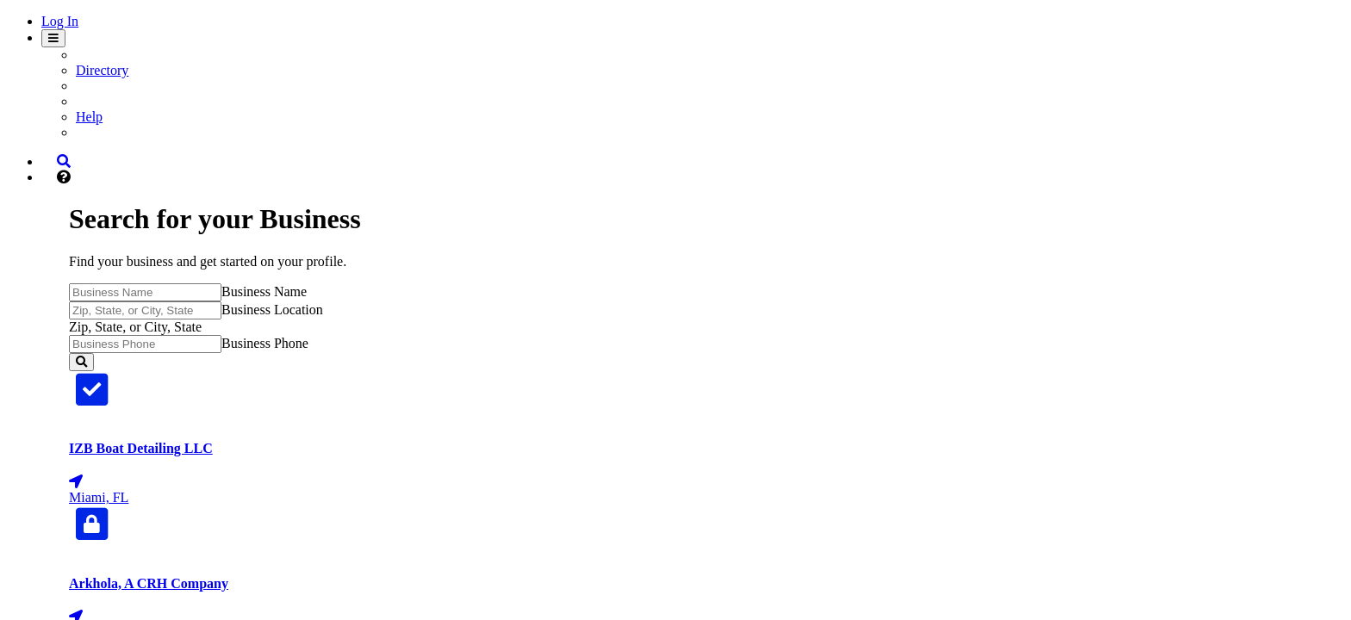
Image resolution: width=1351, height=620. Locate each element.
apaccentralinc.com (973, 440)
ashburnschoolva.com (981, 521)
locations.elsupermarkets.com (1004, 601)
